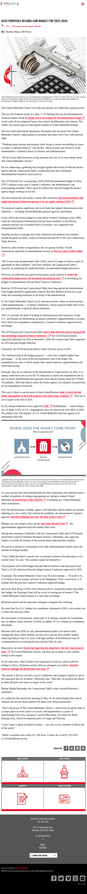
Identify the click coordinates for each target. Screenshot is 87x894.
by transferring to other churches (29, 499)
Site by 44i (82, 884)
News (7, 26)
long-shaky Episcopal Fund (55, 523)
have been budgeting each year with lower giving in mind (38, 517)
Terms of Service (7, 868)
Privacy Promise (21, 868)
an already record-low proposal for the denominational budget (55, 117)
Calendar (43, 847)
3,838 (48, 406)
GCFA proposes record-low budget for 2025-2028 (26, 26)
